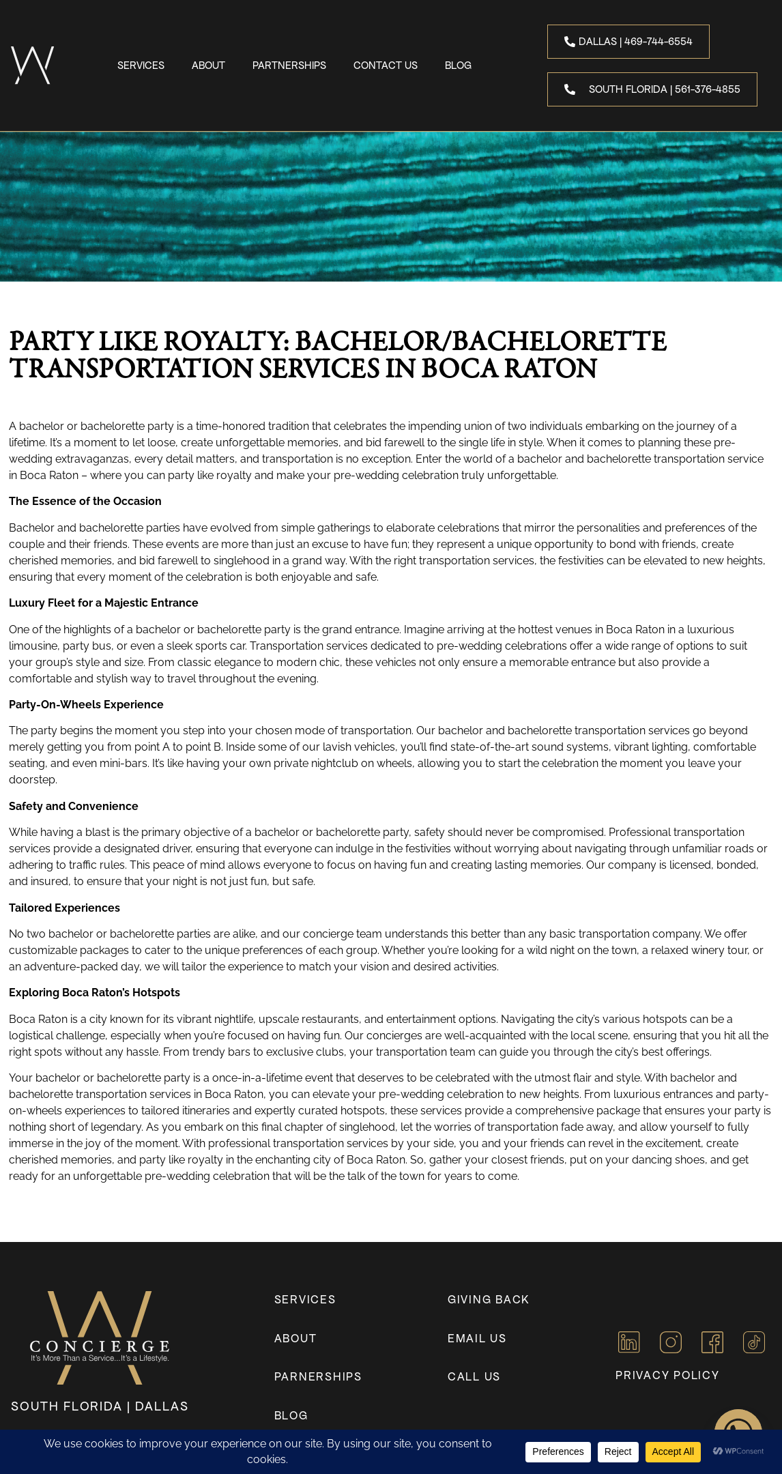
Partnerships (289, 65)
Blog (458, 65)
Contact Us (385, 65)
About (208, 65)
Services (140, 65)
